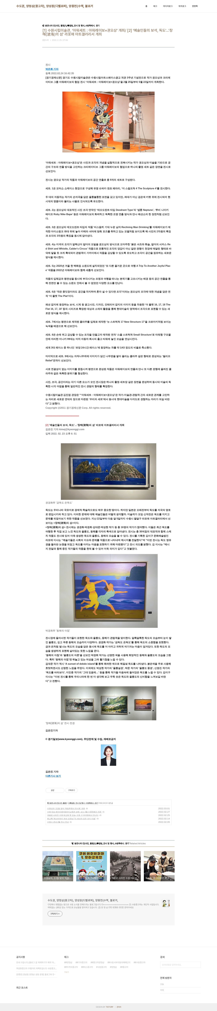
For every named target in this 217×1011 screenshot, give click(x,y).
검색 (198, 965)
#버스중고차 (87, 967)
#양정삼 (68, 962)
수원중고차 (102, 967)
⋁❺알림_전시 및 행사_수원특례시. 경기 (83, 803)
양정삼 (114, 967)
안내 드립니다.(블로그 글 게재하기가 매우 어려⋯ (36, 962)
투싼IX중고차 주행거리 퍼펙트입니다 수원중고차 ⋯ (36, 968)
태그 (155, 6)
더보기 (66, 972)
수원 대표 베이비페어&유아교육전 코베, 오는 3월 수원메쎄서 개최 (74, 812)
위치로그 (182, 6)
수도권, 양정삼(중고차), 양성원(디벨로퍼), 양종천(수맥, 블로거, (55, 6)
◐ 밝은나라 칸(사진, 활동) (57, 803)
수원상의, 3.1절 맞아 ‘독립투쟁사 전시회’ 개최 (66, 808)
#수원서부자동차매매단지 (119, 962)
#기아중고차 (82, 962)
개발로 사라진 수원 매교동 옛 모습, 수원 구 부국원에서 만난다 (72, 815)
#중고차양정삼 (98, 962)
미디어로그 (167, 6)
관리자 (119, 1007)
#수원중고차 (140, 962)
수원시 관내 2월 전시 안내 (58, 822)
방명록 (195, 6)
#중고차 (124, 967)
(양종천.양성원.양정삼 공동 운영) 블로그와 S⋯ (36, 974)
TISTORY (109, 1007)
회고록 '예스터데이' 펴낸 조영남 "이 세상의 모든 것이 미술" (71, 819)
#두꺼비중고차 (71, 967)
